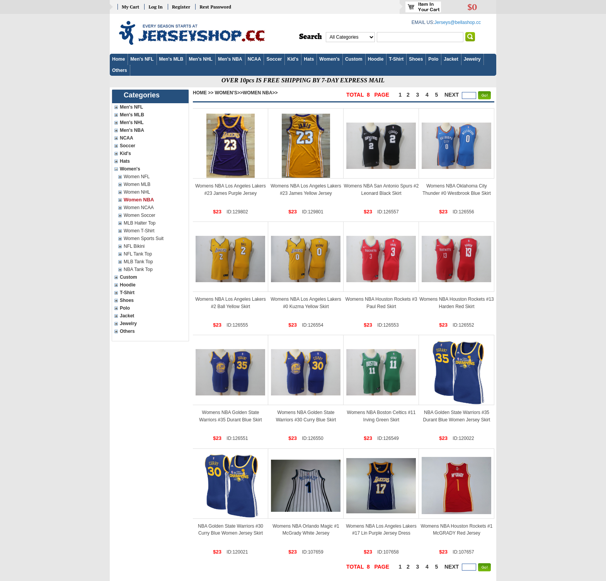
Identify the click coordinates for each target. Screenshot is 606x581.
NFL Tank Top (138, 254)
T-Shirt (396, 59)
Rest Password (215, 7)
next (451, 95)
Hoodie (376, 59)
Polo (433, 59)
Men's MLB (171, 59)
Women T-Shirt (139, 230)
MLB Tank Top (138, 261)
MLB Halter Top (139, 223)
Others (119, 70)
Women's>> (229, 92)
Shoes (416, 59)
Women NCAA (139, 207)
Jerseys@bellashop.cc (457, 22)
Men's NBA (230, 59)
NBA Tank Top (138, 269)
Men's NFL (141, 59)
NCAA (254, 59)
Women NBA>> (260, 92)
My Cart (130, 7)
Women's (329, 59)
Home (118, 59)
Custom (354, 59)
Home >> (203, 92)
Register (181, 7)
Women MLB (137, 184)
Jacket (451, 59)
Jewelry (472, 59)
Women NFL (137, 176)
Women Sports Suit (143, 238)
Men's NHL (201, 59)
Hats (309, 59)
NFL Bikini (134, 246)
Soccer (274, 59)
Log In (155, 7)
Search (310, 36)
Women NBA (139, 200)
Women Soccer (139, 215)
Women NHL (137, 192)
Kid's (292, 59)
